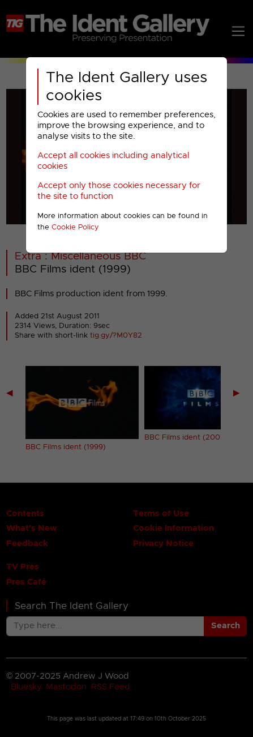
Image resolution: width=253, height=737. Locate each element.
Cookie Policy (75, 227)
